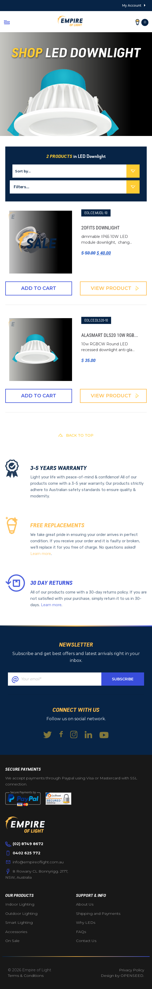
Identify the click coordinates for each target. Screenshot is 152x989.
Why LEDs (85, 922)
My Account (131, 5)
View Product (115, 288)
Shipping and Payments (98, 913)
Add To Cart (38, 288)
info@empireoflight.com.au (38, 862)
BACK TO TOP (76, 435)
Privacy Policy (131, 970)
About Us (84, 904)
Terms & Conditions (26, 975)
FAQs (81, 931)
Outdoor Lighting (21, 913)
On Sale (12, 940)
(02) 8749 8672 (28, 843)
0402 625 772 (26, 853)
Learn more (40, 553)
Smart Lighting (19, 922)
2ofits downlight (100, 227)
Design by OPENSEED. (122, 975)
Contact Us (86, 940)
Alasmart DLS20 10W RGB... (109, 335)
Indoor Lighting (19, 904)
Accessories (16, 931)
